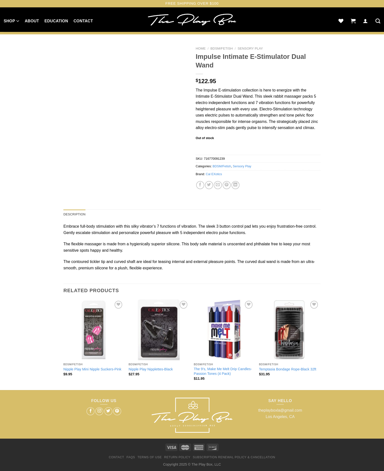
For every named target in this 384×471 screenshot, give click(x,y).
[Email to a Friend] (218, 185)
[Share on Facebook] (200, 185)
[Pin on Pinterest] (227, 185)
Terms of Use (149, 457)
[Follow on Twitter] (108, 411)
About (32, 21)
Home (201, 48)
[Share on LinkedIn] (235, 185)
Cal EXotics (214, 174)
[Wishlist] (340, 20)
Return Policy (177, 457)
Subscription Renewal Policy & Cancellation (234, 457)
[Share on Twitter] (209, 185)
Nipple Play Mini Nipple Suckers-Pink (92, 369)
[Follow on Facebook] (90, 411)
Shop (11, 21)
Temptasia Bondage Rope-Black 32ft (287, 369)
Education (56, 21)
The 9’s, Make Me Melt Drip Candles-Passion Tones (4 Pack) (223, 371)
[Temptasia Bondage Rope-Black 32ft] (289, 330)
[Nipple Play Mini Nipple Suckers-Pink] (93, 330)
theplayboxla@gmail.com (280, 410)
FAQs (131, 457)
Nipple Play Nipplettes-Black (151, 369)
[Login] (365, 20)
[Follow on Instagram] (99, 411)
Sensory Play (250, 48)
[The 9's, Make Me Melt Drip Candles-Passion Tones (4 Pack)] (224, 330)
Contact (83, 21)
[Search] (377, 20)
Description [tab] (74, 214)
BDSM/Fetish (221, 48)
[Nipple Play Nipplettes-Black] (159, 330)
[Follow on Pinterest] (117, 411)
